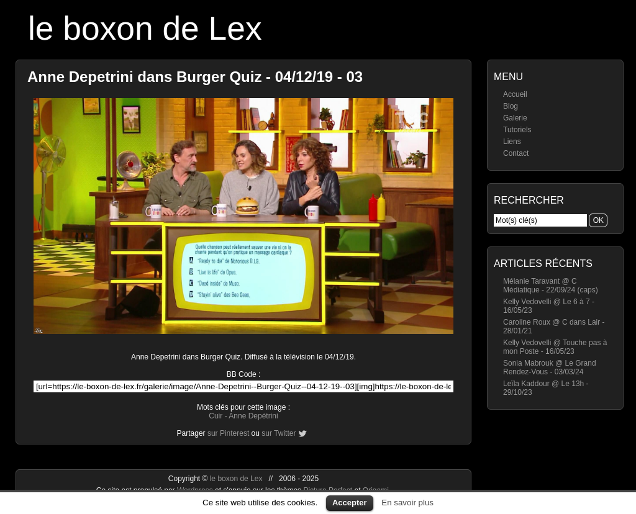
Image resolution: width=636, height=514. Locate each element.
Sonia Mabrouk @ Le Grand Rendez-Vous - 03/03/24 (549, 367)
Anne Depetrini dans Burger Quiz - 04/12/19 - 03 (195, 76)
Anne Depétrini (253, 416)
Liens (512, 141)
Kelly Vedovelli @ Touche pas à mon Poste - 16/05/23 (555, 347)
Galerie (515, 118)
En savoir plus (407, 502)
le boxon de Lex (145, 28)
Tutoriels (517, 129)
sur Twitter (278, 433)
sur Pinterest (228, 433)
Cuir (215, 416)
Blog (510, 106)
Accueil (515, 94)
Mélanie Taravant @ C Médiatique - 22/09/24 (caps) (550, 285)
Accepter (349, 502)
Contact (516, 153)
